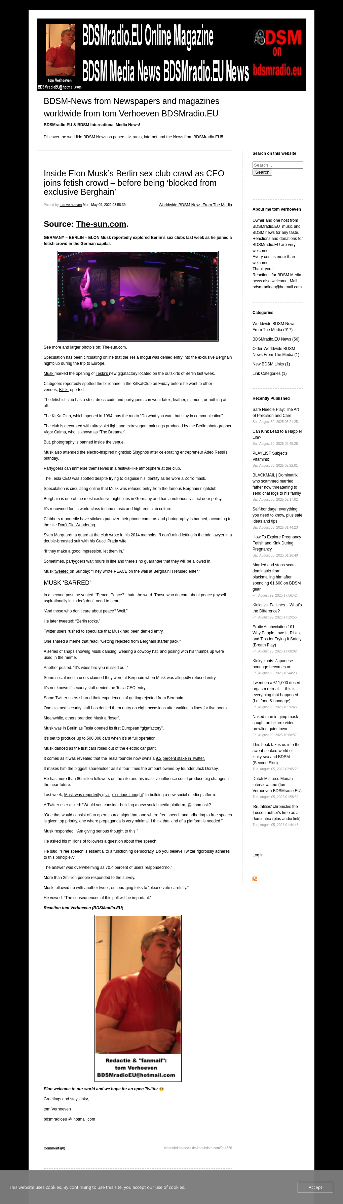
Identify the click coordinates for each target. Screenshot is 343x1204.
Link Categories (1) (270, 373)
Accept (315, 1187)
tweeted (62, 571)
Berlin (201, 426)
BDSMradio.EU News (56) (276, 339)
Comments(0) (54, 1148)
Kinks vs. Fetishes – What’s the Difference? (277, 611)
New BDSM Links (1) (271, 364)
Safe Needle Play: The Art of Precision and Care (276, 415)
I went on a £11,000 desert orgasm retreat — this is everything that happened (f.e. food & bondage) (276, 694)
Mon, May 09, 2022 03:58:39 (104, 205)
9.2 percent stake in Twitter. (180, 758)
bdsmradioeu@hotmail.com (277, 287)
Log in (258, 855)
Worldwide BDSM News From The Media (195, 205)
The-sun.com (101, 223)
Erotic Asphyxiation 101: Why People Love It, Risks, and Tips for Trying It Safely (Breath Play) (277, 639)
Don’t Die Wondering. (77, 525)
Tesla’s (102, 373)
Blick (64, 389)
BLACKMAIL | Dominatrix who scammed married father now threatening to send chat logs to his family (277, 487)
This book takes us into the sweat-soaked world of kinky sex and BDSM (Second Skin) (277, 756)
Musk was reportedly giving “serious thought (103, 794)
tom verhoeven (71, 205)
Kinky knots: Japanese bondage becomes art (275, 667)
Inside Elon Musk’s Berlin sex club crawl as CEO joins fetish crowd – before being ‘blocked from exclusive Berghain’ (134, 183)
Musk (49, 373)
